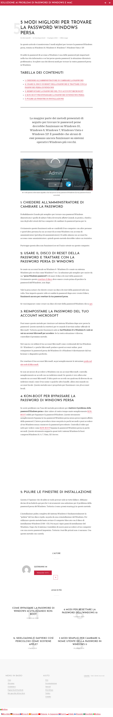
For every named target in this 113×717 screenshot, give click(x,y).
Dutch (62, 714)
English (5, 714)
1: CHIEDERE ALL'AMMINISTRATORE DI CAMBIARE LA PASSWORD (54, 80)
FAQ (46, 680)
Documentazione (51, 683)
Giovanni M (27, 38)
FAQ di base (49, 690)
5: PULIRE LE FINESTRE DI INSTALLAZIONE (44, 99)
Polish (70, 714)
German (15, 714)
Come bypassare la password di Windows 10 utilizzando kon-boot (33, 611)
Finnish (78, 714)
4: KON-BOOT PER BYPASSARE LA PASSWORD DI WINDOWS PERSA (54, 95)
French (24, 714)
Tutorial (48, 687)
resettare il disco (45, 279)
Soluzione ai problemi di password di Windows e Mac (36, 3)
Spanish (33, 714)
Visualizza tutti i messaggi (43, 573)
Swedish (88, 714)
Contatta (48, 696)
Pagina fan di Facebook (15, 690)
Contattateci (12, 687)
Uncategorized (39, 38)
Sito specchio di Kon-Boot (16, 693)
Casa (9, 680)
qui (90, 304)
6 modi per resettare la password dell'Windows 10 (79, 611)
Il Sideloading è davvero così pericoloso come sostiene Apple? (33, 641)
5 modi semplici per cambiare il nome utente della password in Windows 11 (79, 641)
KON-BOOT (45, 428)
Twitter (47, 693)
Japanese (53, 714)
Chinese (43, 714)
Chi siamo (11, 683)
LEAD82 (87, 676)
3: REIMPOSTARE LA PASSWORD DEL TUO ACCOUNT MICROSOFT (54, 91)
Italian (4, 709)
